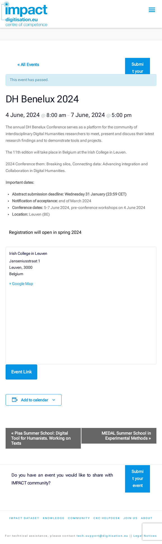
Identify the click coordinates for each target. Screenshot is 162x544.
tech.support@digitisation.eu (102, 535)
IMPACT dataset (24, 518)
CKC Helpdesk (106, 518)
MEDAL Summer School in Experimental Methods (126, 436)
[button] (152, 10)
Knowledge (54, 518)
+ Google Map (21, 283)
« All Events (28, 64)
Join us (130, 518)
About (147, 518)
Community (79, 518)
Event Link (21, 372)
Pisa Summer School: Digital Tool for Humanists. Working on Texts (41, 438)
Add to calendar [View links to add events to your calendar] (34, 400)
